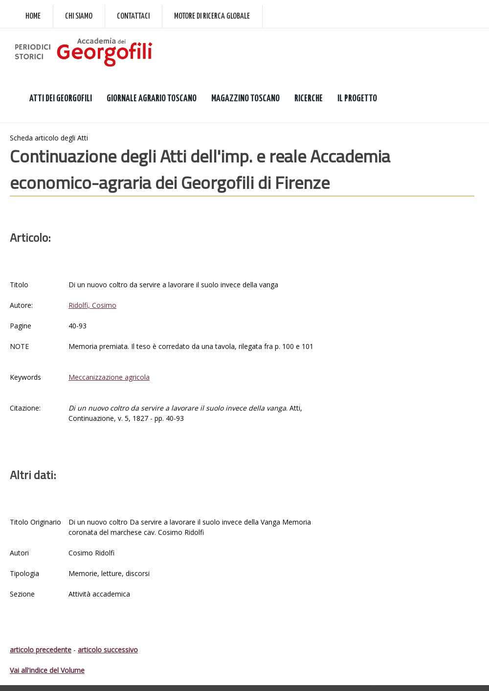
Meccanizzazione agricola (109, 377)
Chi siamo (78, 16)
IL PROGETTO (357, 98)
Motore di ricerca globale (212, 16)
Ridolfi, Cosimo (92, 305)
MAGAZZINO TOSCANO (245, 98)
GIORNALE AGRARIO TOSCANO (152, 98)
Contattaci (133, 16)
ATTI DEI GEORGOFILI (60, 98)
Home (33, 16)
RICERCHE (308, 98)
